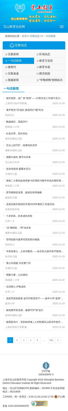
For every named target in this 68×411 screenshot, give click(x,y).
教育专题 (44, 67)
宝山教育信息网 (14, 26)
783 (51, 340)
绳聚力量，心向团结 (17, 274)
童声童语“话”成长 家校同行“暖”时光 (24, 110)
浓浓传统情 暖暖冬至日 (18, 168)
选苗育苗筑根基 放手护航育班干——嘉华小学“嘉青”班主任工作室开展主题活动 (35, 298)
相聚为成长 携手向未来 (18, 157)
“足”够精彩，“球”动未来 (18, 227)
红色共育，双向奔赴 (17, 133)
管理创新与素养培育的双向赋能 (23, 239)
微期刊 (12, 67)
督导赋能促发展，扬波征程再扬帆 (24, 192)
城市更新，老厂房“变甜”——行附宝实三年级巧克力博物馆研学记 (35, 98)
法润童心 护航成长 (16, 286)
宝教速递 (13, 73)
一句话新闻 (50, 36)
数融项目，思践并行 (17, 121)
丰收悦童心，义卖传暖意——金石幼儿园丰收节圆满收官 (35, 251)
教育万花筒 (46, 60)
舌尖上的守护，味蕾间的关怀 (21, 145)
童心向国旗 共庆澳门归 (18, 263)
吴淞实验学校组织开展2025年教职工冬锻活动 (30, 204)
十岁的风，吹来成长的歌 (19, 216)
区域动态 (44, 54)
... (44, 340)
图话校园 (44, 73)
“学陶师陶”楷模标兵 (51, 80)
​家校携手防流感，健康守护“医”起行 (24, 310)
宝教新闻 (13, 54)
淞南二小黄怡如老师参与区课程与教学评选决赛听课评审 (35, 180)
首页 (24, 36)
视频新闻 (13, 80)
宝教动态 (35, 36)
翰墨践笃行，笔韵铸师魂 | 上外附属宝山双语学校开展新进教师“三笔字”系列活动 (35, 322)
